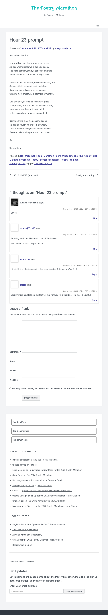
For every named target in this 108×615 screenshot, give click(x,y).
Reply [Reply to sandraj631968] (94, 248)
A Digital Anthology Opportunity (27, 534)
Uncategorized (17, 163)
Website (13, 380)
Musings (83, 155)
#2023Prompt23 (43, 163)
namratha (25, 259)
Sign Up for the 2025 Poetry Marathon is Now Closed (47, 490)
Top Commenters (21, 431)
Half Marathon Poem (31, 155)
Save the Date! (55, 480)
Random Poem (20, 422)
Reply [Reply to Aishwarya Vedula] (94, 217)
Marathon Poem (52, 155)
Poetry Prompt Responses (45, 159)
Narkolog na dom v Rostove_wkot (28, 480)
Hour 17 (33, 464)
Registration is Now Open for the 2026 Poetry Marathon (55, 470)
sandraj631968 (27, 228)
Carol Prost (17, 475)
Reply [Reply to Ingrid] (94, 300)
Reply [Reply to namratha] (94, 274)
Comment (15, 351)
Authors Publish (27, 561)
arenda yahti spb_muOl (23, 485)
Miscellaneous (70, 155)
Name (13, 361)
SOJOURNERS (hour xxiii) (26, 175)
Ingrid (23, 284)
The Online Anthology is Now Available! (46, 501)
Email (12, 370)
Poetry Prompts (69, 159)
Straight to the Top (85, 175)
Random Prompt (20, 439)
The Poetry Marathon (54, 8)
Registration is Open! (22, 545)
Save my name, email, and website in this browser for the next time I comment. (52, 388)
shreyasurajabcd (63, 48)
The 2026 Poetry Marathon (45, 459)
